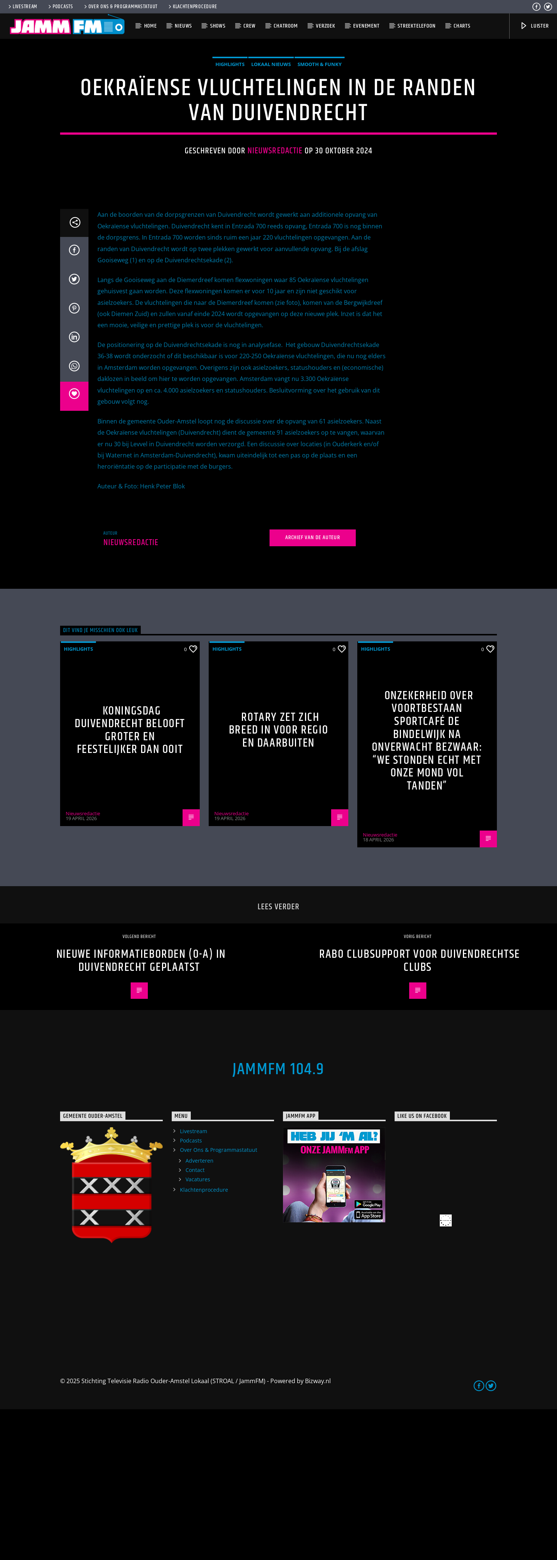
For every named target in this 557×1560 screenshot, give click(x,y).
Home (150, 26)
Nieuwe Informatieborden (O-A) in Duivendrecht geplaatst (141, 1111)
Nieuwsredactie (275, 226)
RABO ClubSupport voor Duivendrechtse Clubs (419, 1111)
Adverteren (200, 1311)
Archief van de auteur (312, 688)
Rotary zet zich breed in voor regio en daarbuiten (278, 881)
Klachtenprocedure (192, 7)
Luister (534, 26)
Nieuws (183, 26)
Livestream (22, 7)
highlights (230, 139)
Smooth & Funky (320, 139)
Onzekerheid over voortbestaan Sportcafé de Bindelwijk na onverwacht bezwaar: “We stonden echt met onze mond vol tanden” (427, 891)
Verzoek (325, 26)
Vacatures (198, 1330)
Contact (195, 1320)
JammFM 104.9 (278, 1220)
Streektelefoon (416, 26)
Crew (249, 26)
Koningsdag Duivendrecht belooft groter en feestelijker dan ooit (130, 881)
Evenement (366, 26)
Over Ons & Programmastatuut (120, 7)
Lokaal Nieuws (271, 139)
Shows (217, 26)
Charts (462, 26)
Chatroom (286, 26)
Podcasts (60, 7)
